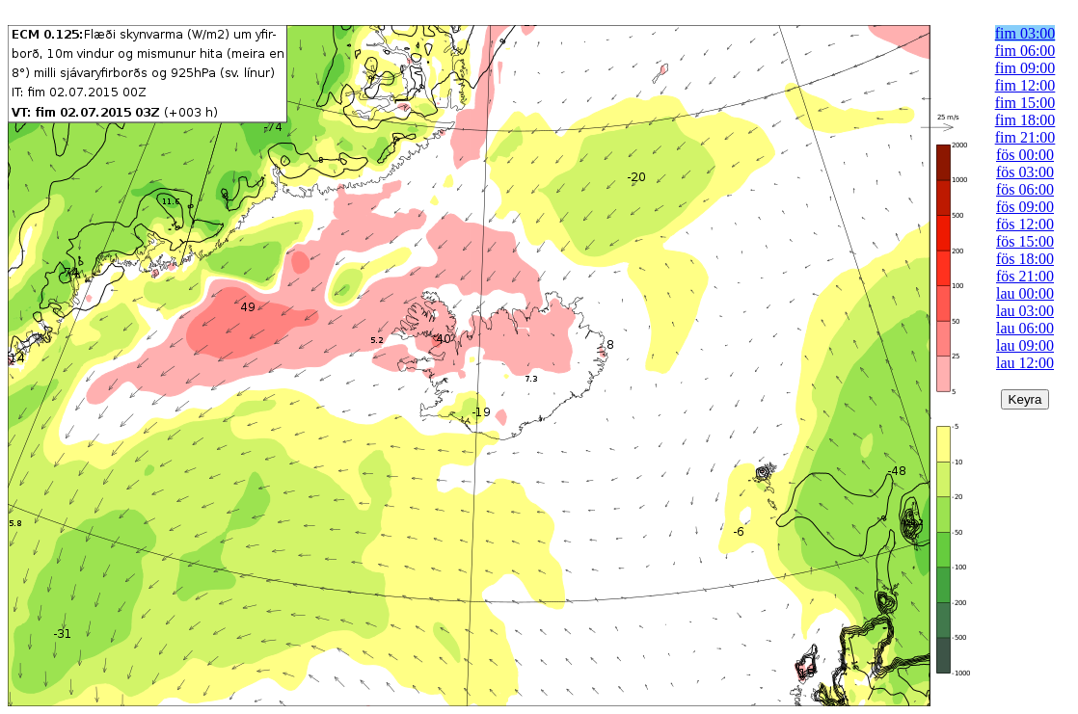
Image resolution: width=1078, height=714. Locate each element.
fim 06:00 (1025, 50)
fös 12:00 (1025, 224)
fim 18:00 (1025, 120)
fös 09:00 (1025, 206)
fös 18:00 (1025, 259)
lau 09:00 (1025, 345)
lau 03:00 (1025, 311)
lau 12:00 (1025, 363)
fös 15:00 (1025, 241)
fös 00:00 (1025, 154)
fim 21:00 (1025, 137)
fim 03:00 (1025, 33)
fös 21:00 (1025, 276)
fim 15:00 (1025, 102)
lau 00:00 (1025, 293)
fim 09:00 (1025, 68)
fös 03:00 (1025, 172)
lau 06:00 (1025, 328)
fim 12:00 (1025, 85)
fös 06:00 (1025, 189)
